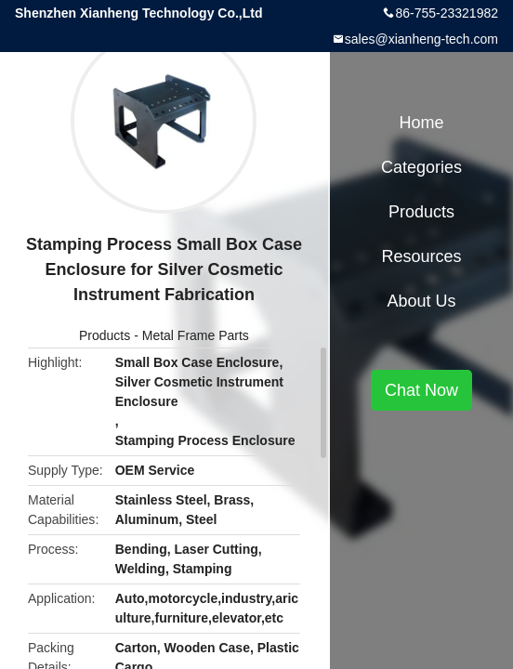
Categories (421, 167)
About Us (421, 301)
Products (104, 335)
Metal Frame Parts (195, 335)
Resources (421, 256)
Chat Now (421, 390)
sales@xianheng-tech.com (421, 39)
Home (421, 122)
